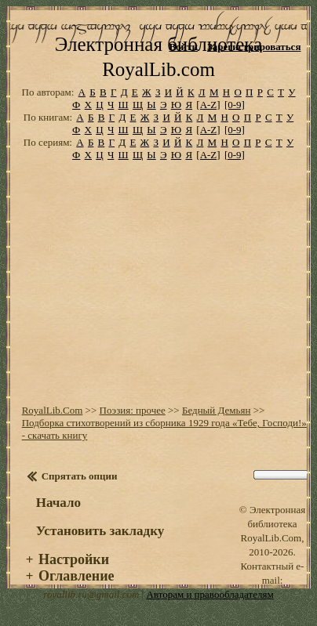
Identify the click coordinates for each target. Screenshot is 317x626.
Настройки (73, 559)
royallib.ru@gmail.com (91, 594)
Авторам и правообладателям (209, 594)
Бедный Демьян (216, 410)
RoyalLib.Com (52, 410)
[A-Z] (208, 104)
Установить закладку (100, 530)
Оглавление (76, 576)
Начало (58, 502)
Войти (183, 46)
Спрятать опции (80, 476)
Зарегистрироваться (254, 46)
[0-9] (234, 104)
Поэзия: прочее (133, 410)
